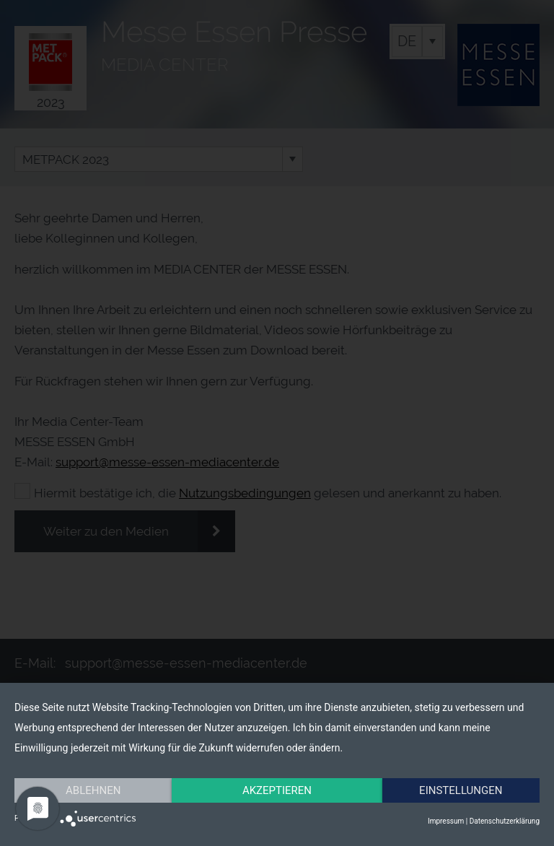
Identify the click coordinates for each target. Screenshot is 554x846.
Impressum (446, 821)
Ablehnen (93, 790)
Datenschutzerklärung (505, 821)
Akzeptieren (277, 790)
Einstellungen (460, 790)
